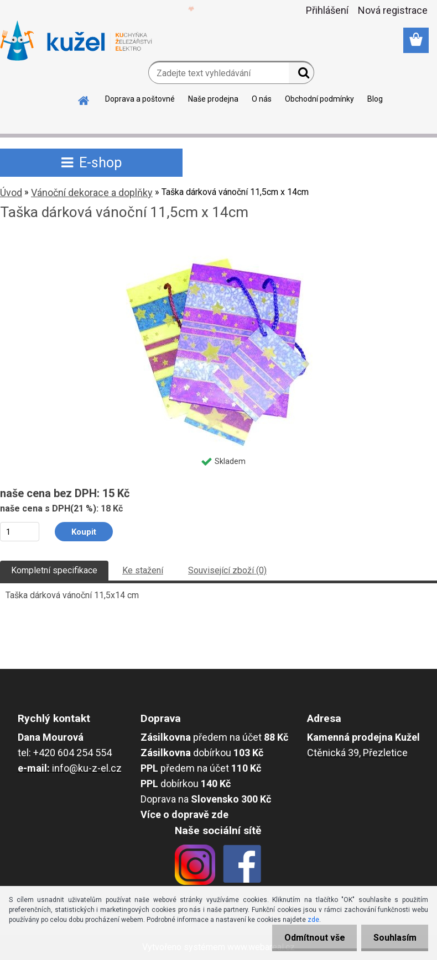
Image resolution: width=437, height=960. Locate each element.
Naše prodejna (213, 98)
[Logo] (76, 40)
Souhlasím (392, 937)
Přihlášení (327, 10)
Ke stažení (142, 570)
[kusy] (19, 531)
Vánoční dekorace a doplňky (92, 192)
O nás (262, 98)
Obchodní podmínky (319, 98)
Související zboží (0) (227, 570)
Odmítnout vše (308, 937)
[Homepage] (84, 99)
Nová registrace (393, 10)
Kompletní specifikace (54, 570)
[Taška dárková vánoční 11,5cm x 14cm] (218, 242)
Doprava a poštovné (140, 98)
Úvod (11, 192)
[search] (301, 75)
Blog (375, 98)
